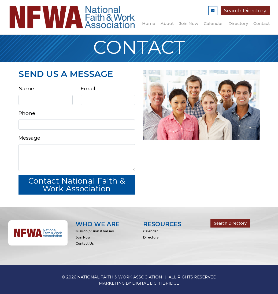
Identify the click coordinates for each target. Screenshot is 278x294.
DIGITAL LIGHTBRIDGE (155, 283)
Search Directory (245, 11)
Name (26, 88)
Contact (261, 23)
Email (88, 88)
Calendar (213, 23)
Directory (238, 23)
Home (148, 23)
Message (29, 138)
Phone (26, 113)
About (167, 23)
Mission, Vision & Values (95, 231)
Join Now (188, 23)
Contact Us (85, 243)
